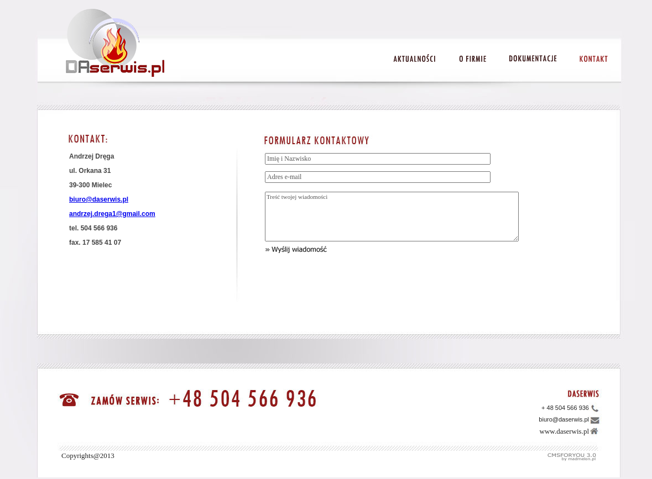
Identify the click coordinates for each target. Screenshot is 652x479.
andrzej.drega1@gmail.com (112, 214)
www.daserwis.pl (564, 431)
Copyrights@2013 (87, 455)
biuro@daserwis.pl (98, 199)
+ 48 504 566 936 (565, 407)
